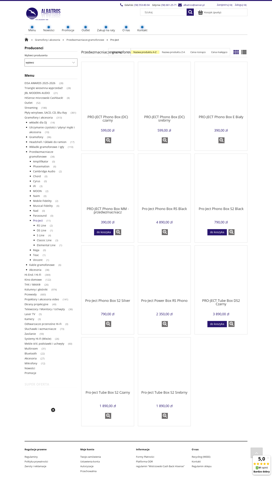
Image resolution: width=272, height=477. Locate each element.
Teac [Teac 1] (36, 255)
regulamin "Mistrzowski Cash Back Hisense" (160, 466)
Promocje (30, 373)
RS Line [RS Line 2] (41, 225)
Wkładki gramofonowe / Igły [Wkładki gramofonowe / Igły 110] (46, 147)
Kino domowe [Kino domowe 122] (33, 279)
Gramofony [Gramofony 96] (36, 137)
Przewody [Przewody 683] (31, 294)
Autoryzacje (87, 466)
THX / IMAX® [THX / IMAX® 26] (33, 284)
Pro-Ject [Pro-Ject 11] (38, 220)
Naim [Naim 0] (36, 196)
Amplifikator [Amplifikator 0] (40, 161)
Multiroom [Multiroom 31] (31, 348)
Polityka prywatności (36, 461)
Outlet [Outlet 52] (28, 103)
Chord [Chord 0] (37, 176)
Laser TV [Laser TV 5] (30, 314)
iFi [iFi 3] (34, 186)
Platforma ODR (144, 461)
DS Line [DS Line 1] (41, 230)
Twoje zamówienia (90, 456)
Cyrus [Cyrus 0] (36, 181)
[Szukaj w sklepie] (164, 12)
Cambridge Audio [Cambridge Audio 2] (44, 171)
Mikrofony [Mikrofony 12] (31, 363)
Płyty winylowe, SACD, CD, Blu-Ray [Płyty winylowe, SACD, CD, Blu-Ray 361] (46, 112)
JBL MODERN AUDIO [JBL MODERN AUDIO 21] (37, 93)
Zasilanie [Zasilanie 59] (30, 334)
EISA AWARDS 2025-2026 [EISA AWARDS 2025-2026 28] (40, 83)
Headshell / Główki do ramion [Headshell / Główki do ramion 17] (47, 142)
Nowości (30, 368)
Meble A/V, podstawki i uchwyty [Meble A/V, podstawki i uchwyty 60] (44, 343)
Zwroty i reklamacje (35, 466)
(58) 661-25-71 (169, 5)
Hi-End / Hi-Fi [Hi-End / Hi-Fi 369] (33, 274)
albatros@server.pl (194, 5)
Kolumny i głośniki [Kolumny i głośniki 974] (36, 289)
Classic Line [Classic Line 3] (44, 240)
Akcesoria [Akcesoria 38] (35, 270)
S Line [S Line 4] (40, 235)
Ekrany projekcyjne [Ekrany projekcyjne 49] (36, 304)
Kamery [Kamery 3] (29, 319)
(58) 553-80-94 (142, 5)
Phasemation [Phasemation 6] (41, 166)
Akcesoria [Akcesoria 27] (31, 358)
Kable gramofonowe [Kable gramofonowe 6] (42, 265)
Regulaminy (31, 456)
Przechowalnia (88, 471)
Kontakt (196, 461)
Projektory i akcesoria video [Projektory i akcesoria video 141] (42, 299)
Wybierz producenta (36, 55)
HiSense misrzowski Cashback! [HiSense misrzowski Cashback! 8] (44, 98)
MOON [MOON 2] (37, 191)
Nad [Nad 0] (35, 210)
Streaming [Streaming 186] (31, 107)
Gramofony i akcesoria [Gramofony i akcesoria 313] (39, 117)
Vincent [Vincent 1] (37, 260)
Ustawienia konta (90, 461)
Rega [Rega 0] (36, 250)
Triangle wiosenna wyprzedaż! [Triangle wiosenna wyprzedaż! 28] (44, 88)
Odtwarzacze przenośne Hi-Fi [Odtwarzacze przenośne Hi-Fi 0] (43, 324)
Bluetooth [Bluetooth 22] (31, 353)
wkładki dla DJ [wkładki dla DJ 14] (38, 122)
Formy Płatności (145, 456)
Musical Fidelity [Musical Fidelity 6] (43, 206)
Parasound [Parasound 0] (40, 215)
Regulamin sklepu (202, 466)
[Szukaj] (190, 12)
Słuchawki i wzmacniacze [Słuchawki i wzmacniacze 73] (40, 329)
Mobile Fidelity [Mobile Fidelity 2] (42, 201)
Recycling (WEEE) (201, 456)
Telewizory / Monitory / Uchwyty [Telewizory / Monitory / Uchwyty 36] (45, 309)
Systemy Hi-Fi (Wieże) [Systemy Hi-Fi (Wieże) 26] (38, 338)
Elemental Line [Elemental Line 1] (46, 245)
